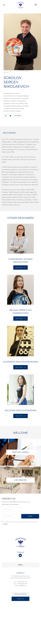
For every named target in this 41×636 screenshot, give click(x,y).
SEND (30, 516)
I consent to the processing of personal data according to (20, 523)
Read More (20, 267)
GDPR (5, 524)
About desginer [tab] (9, 132)
